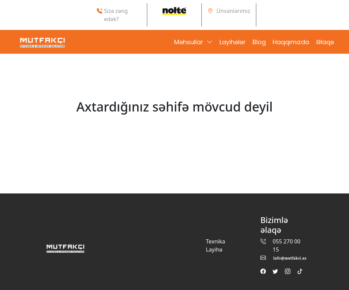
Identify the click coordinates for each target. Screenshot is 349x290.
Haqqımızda (291, 42)
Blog (259, 42)
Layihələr (232, 42)
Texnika (215, 241)
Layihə (214, 249)
